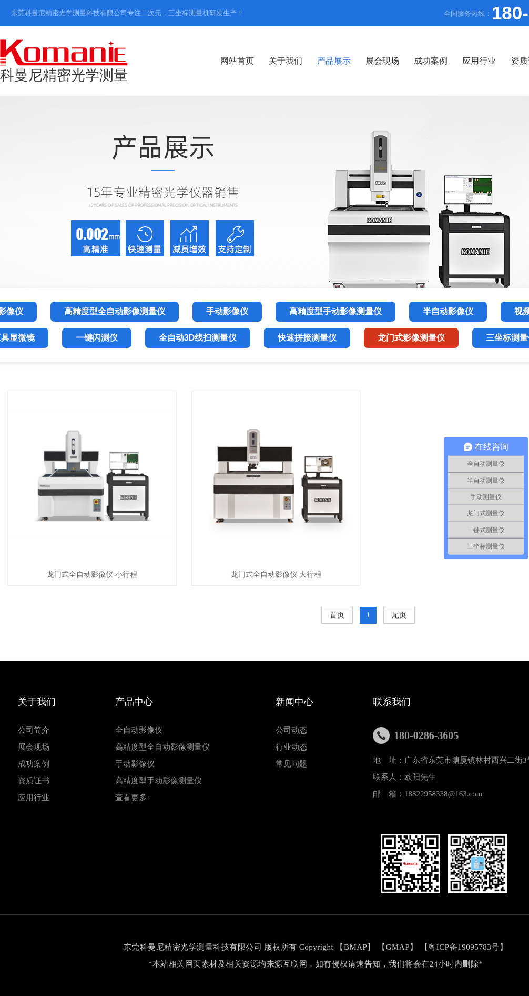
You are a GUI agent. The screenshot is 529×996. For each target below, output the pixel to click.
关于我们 (285, 60)
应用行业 (479, 60)
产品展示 (334, 60)
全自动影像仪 (138, 730)
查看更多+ (133, 797)
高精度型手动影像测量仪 (158, 780)
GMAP (398, 947)
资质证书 (33, 780)
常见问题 (291, 764)
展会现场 (382, 60)
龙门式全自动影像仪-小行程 (92, 575)
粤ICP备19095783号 (463, 947)
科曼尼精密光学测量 (64, 61)
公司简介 (33, 730)
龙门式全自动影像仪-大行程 (276, 575)
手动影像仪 (135, 764)
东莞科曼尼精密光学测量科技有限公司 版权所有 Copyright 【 (234, 947)
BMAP (356, 947)
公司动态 (291, 730)
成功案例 (430, 60)
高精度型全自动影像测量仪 (162, 747)
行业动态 (291, 747)
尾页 (399, 615)
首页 (337, 615)
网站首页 (237, 60)
